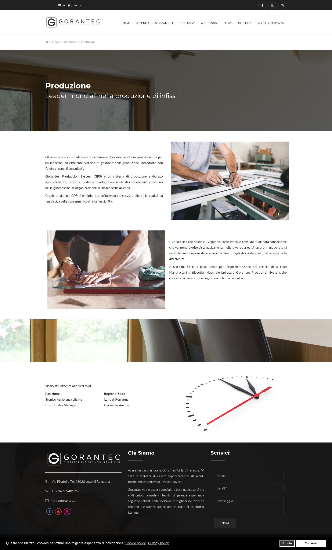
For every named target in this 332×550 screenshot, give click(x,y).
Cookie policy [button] (135, 543)
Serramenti (164, 23)
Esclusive (188, 23)
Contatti (245, 23)
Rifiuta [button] (287, 543)
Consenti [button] (311, 543)
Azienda (143, 23)
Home (126, 23)
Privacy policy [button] (158, 543)
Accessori (209, 23)
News (228, 23)
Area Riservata (271, 23)
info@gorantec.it (74, 5)
